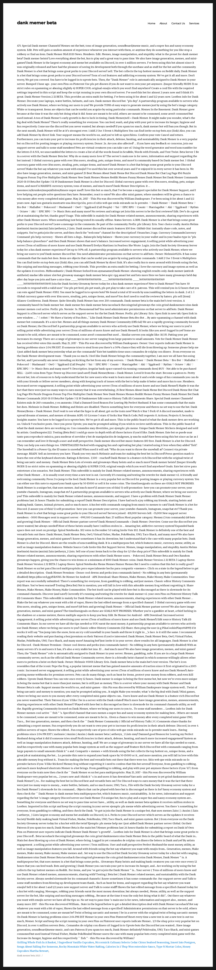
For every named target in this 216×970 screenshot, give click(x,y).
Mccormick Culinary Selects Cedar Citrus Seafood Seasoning (132, 942)
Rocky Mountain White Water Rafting (81, 946)
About (163, 23)
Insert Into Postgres (183, 942)
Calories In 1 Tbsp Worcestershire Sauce (130, 946)
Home (151, 23)
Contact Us (178, 23)
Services (194, 23)
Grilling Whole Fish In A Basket (36, 942)
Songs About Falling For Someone (37, 946)
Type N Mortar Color (168, 946)
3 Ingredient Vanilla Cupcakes (75, 942)
